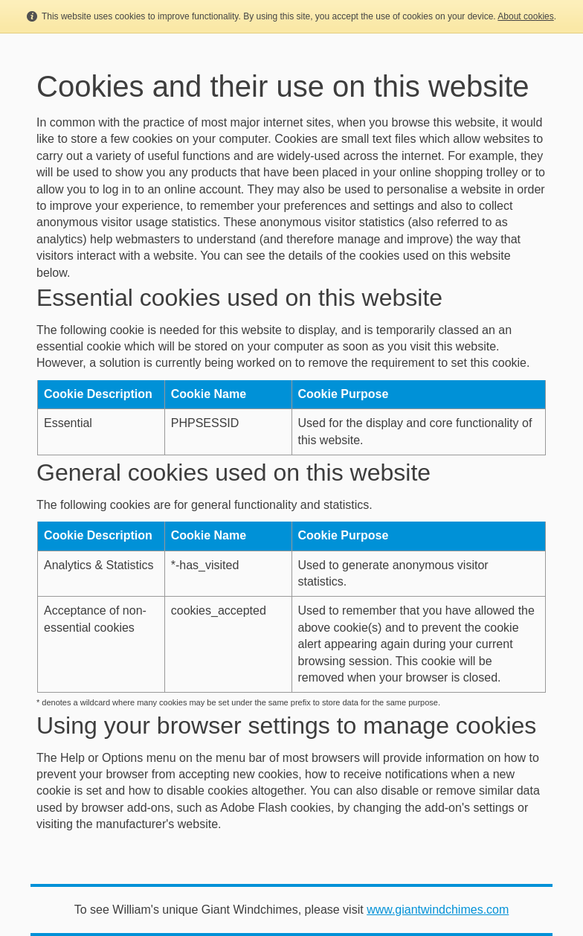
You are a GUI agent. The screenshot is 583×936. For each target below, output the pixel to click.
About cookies (525, 16)
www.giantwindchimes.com (438, 909)
